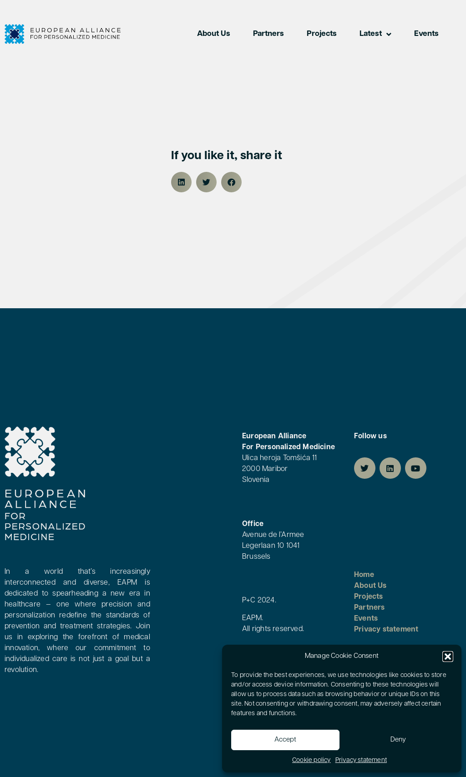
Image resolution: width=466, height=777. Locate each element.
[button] (447, 656)
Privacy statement (361, 760)
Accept (285, 740)
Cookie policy (311, 760)
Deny (398, 740)
